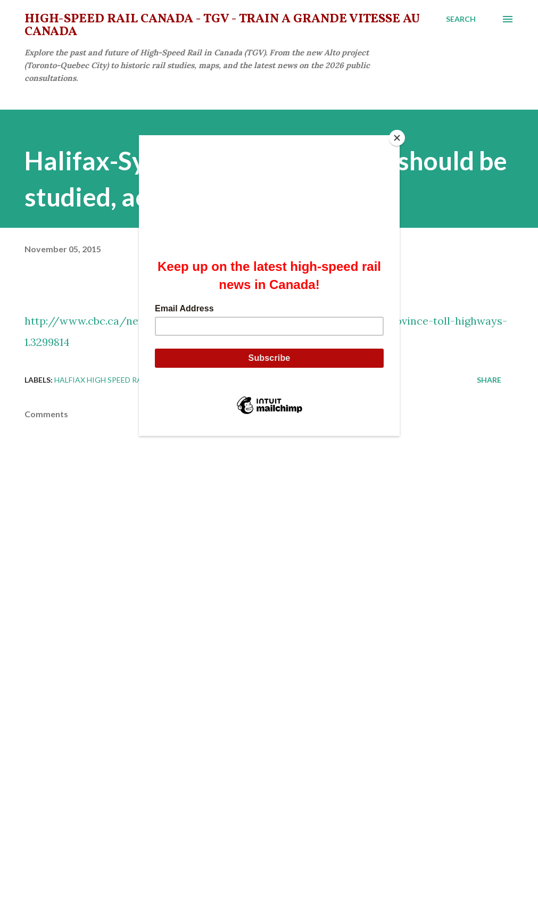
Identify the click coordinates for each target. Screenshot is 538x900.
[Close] (397, 138)
